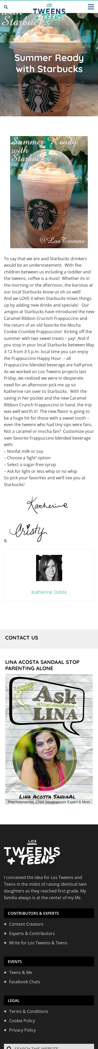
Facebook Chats (24, 982)
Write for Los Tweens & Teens (38, 943)
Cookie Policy (22, 1021)
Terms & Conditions (28, 1011)
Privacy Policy (22, 1030)
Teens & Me (20, 973)
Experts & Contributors (32, 934)
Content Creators (26, 924)
